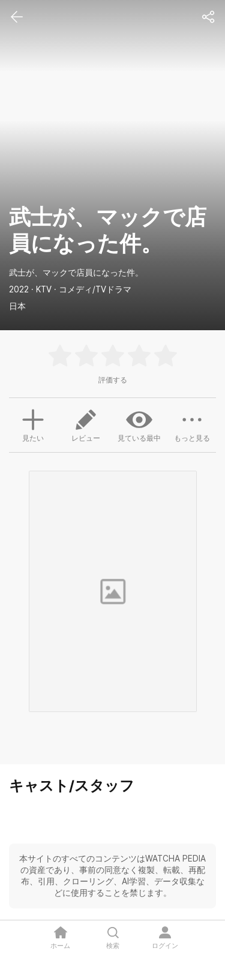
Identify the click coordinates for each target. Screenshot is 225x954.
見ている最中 (139, 424)
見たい (33, 423)
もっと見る (192, 424)
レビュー (85, 424)
